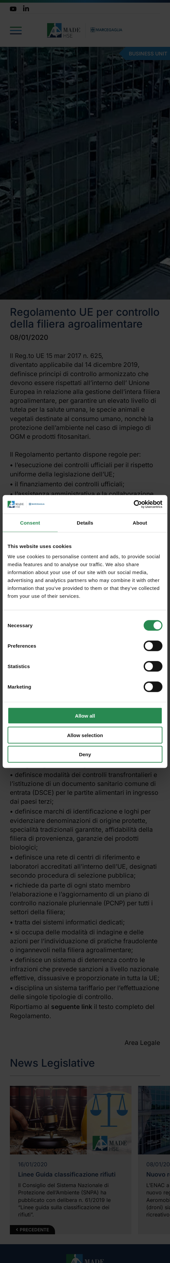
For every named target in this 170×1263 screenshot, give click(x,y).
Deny (85, 754)
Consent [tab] (30, 522)
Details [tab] (85, 522)
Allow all (85, 716)
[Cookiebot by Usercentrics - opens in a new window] (133, 504)
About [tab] (140, 522)
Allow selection (85, 735)
